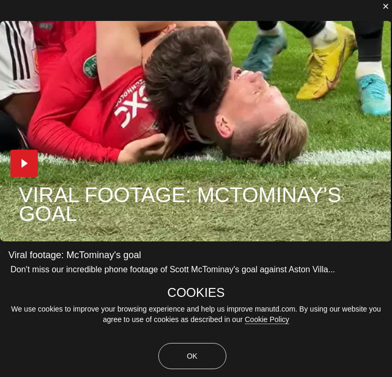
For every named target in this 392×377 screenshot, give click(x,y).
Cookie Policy (267, 319)
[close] (385, 6)
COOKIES (195, 292)
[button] (24, 163)
